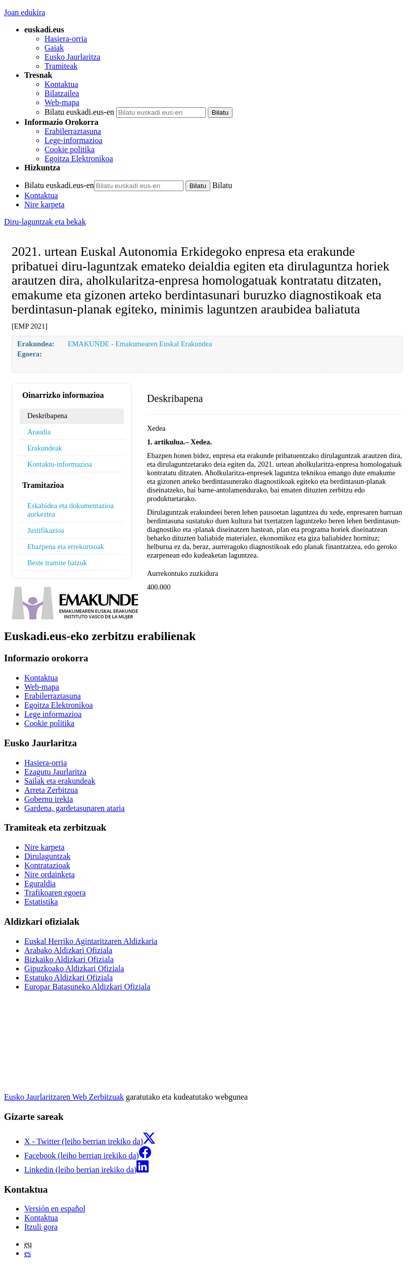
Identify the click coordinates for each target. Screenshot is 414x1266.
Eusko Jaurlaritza (72, 57)
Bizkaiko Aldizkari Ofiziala (69, 959)
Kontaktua (61, 84)
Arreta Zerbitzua (51, 790)
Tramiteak (60, 66)
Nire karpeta (44, 204)
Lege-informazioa (73, 140)
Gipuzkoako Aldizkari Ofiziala (74, 968)
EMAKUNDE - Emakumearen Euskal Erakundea (140, 344)
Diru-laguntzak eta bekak (45, 221)
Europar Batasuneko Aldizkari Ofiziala (87, 986)
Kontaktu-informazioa (59, 464)
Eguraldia (40, 883)
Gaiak (54, 47)
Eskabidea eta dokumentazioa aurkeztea (70, 510)
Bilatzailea (61, 93)
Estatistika (41, 901)
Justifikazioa (45, 530)
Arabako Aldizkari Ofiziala (68, 950)
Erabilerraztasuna (72, 131)
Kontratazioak (47, 865)
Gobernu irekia (48, 799)
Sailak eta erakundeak (59, 781)
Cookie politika (69, 149)
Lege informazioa (52, 714)
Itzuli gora (41, 1227)
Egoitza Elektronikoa (78, 158)
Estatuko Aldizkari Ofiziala (68, 977)
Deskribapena (47, 416)
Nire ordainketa (49, 874)
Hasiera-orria (65, 38)
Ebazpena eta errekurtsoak (65, 546)
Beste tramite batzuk (57, 563)
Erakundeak (44, 448)
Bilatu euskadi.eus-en (79, 112)
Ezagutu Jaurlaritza (55, 771)
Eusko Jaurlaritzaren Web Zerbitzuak (64, 1097)
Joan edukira (24, 12)
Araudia (39, 432)
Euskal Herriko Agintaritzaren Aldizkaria (90, 941)
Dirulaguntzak (47, 856)
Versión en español (54, 1208)
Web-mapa (61, 102)
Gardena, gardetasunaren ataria (74, 808)
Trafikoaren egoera (55, 892)
